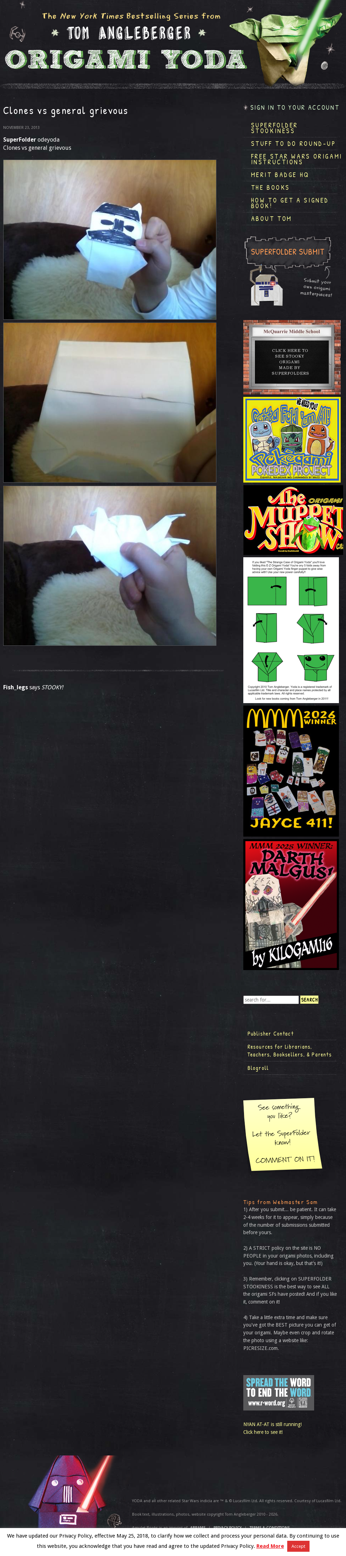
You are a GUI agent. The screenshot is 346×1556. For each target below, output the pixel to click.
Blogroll (258, 1068)
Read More (270, 1546)
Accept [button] (298, 1546)
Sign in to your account (295, 107)
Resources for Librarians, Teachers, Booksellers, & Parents (290, 1050)
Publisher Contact (271, 1033)
